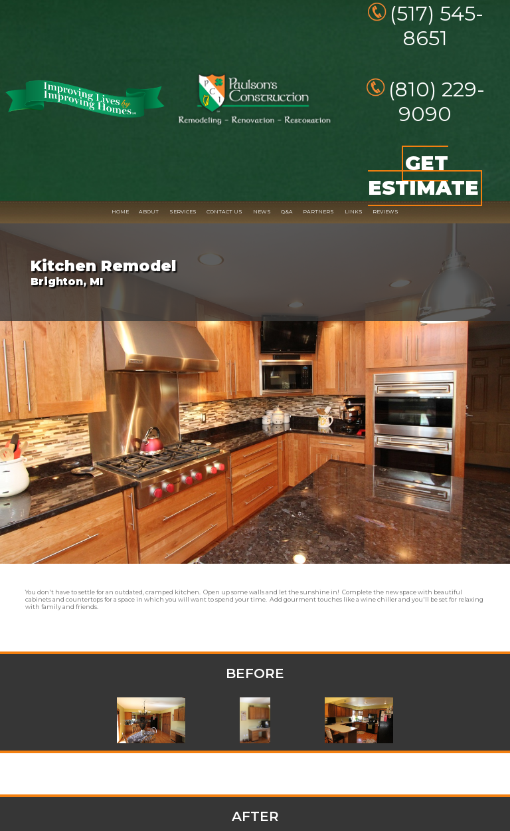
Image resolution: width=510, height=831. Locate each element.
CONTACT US (224, 212)
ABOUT (149, 212)
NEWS (262, 212)
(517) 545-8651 (436, 26)
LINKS (354, 212)
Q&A (287, 212)
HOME (120, 212)
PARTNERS (318, 212)
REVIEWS (385, 212)
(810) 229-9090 (436, 101)
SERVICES (183, 212)
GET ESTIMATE (423, 176)
